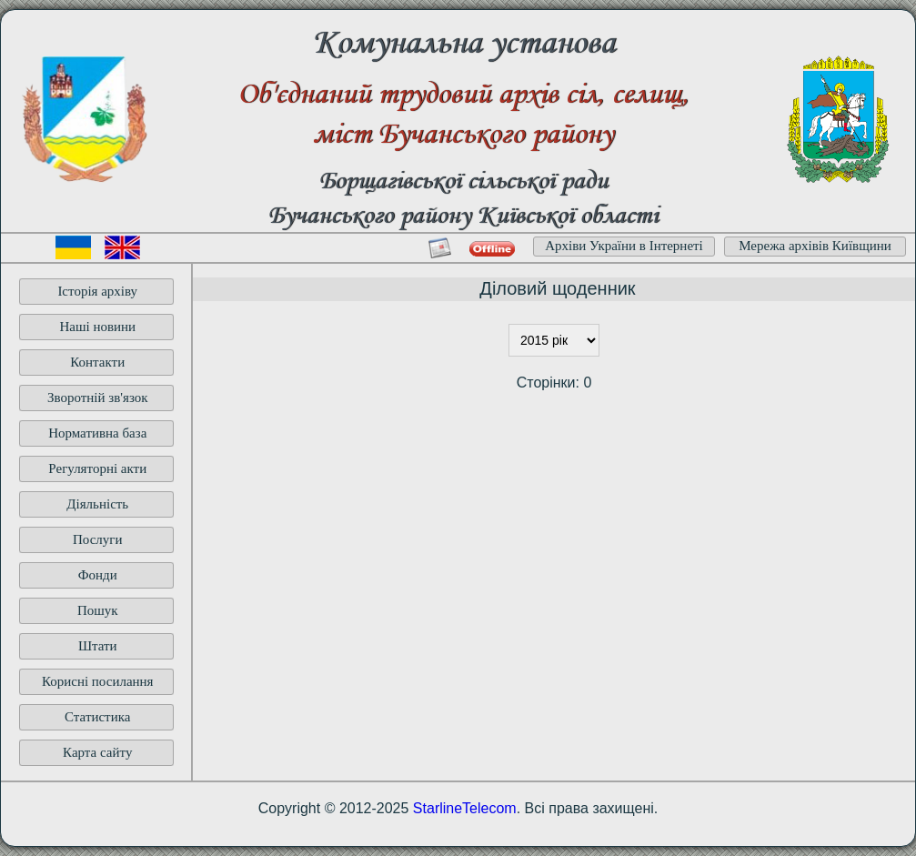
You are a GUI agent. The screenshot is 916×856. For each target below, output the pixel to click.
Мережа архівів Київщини (815, 245)
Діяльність (97, 504)
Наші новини (97, 326)
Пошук (97, 610)
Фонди (97, 575)
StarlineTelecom (465, 808)
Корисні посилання (98, 681)
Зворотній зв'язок (97, 397)
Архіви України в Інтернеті (624, 245)
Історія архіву (97, 291)
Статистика (97, 717)
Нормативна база (97, 433)
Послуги (98, 539)
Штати (97, 646)
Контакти (97, 362)
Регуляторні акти (97, 468)
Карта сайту (97, 752)
